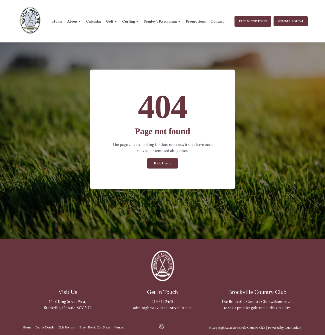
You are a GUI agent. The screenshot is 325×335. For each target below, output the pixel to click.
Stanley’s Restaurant (162, 21)
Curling (130, 21)
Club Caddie (292, 327)
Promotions (195, 21)
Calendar (93, 21)
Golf (111, 21)
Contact (216, 21)
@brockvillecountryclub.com (168, 307)
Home (57, 21)
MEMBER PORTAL (290, 21)
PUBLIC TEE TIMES (252, 21)
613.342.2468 (162, 301)
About (74, 21)
